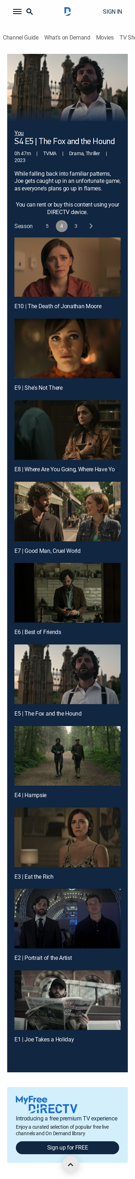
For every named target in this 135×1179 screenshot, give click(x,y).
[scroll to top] (70, 1164)
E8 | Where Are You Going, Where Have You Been (72, 469)
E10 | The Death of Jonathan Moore (57, 306)
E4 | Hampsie (30, 795)
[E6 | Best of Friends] (67, 593)
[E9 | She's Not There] (67, 348)
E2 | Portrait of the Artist (43, 958)
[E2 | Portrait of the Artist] (67, 918)
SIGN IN (112, 11)
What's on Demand (67, 37)
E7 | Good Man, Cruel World (47, 551)
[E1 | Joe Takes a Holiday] (67, 1000)
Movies (105, 37)
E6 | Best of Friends (37, 632)
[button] (17, 11)
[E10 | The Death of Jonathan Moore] (67, 267)
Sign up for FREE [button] (67, 1147)
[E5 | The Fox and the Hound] (67, 674)
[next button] (90, 226)
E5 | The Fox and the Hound (48, 713)
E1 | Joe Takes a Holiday (44, 1039)
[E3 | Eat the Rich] (67, 837)
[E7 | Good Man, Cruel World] (67, 511)
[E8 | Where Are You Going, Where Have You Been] (67, 430)
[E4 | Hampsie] (67, 756)
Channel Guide (21, 37)
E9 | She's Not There (38, 388)
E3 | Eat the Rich (34, 876)
